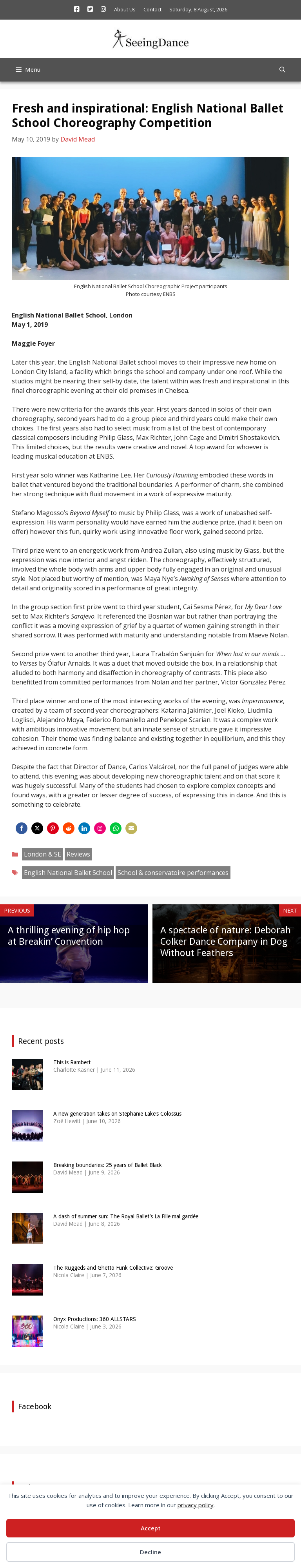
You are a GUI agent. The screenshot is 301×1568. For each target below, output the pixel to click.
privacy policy (196, 1505)
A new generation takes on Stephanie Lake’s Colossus (117, 1114)
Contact (152, 9)
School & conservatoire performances (173, 872)
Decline (150, 1552)
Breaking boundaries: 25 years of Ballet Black (107, 1165)
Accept (151, 1528)
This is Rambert (72, 1062)
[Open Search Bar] (282, 70)
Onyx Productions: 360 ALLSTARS (94, 1319)
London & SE (42, 854)
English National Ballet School (68, 872)
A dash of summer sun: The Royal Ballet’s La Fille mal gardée (125, 1216)
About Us (125, 9)
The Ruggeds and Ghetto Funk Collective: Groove (113, 1268)
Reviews (78, 854)
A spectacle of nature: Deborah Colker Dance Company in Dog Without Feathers (225, 941)
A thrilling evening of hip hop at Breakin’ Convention (69, 936)
